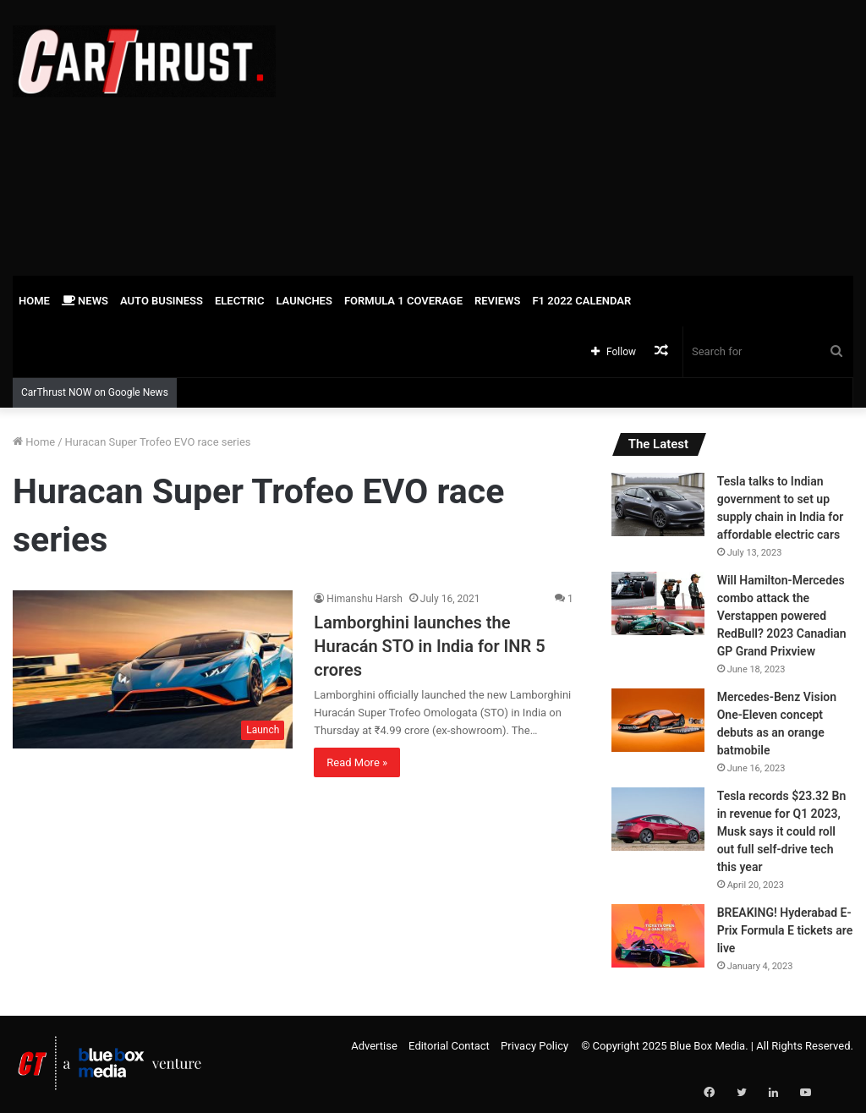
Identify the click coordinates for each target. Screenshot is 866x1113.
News (85, 300)
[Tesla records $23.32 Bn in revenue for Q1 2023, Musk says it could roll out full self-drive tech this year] (657, 819)
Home (34, 300)
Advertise (374, 1045)
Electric (240, 300)
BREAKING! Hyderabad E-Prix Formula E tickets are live (785, 930)
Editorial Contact (449, 1045)
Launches (304, 300)
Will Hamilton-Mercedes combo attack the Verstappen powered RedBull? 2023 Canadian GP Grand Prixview (782, 615)
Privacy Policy (534, 1045)
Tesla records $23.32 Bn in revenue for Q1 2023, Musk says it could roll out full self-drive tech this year (782, 831)
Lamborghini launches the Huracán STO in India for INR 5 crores (429, 646)
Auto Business (161, 300)
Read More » (356, 762)
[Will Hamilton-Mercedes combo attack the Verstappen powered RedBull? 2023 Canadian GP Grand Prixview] (657, 603)
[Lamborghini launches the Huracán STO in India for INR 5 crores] (153, 669)
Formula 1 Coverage (403, 300)
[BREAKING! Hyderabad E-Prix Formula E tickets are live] (657, 936)
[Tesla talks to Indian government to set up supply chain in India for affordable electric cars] (657, 504)
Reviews (497, 300)
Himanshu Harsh (364, 599)
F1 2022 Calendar (581, 300)
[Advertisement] (583, 135)
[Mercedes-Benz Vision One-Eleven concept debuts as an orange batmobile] (657, 720)
